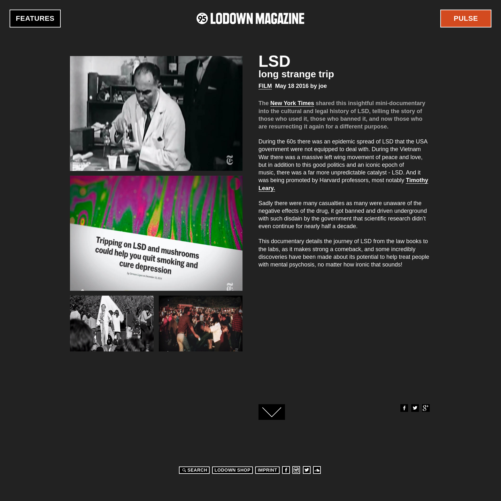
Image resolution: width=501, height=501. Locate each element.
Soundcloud (317, 470)
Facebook (403, 408)
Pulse (466, 18)
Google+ (425, 408)
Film (265, 86)
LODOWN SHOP (232, 470)
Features (35, 18)
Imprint (267, 470)
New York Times (292, 103)
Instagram (296, 470)
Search (194, 470)
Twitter (414, 408)
